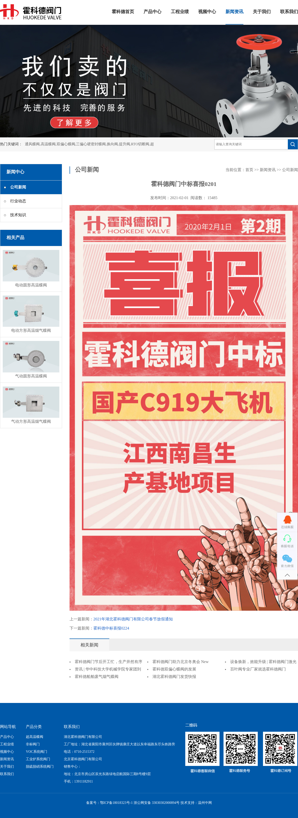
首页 (249, 170)
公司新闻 (290, 170)
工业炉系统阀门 (38, 759)
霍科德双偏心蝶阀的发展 (174, 669)
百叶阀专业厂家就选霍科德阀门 (258, 669)
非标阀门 (33, 744)
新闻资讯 (234, 11)
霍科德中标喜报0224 (111, 628)
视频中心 (207, 11)
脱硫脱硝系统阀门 (40, 767)
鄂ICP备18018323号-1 (116, 803)
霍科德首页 (123, 11)
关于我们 (262, 11)
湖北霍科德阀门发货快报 (174, 677)
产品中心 (152, 11)
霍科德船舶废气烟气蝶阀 (96, 677)
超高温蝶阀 (34, 737)
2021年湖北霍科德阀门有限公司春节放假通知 (133, 619)
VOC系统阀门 (36, 752)
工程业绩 (180, 11)
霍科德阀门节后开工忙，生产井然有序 (108, 662)
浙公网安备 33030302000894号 (157, 803)
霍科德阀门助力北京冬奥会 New (180, 662)
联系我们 (289, 11)
